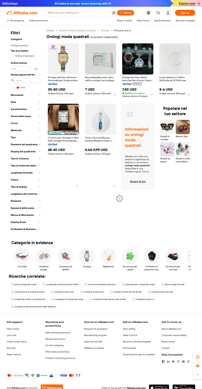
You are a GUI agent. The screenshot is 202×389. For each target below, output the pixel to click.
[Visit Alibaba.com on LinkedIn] (168, 361)
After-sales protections (57, 351)
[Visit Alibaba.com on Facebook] (163, 361)
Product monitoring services (60, 358)
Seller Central (130, 335)
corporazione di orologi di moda (27, 291)
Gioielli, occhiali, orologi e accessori (77, 30)
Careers (166, 348)
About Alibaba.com (171, 328)
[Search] (125, 12)
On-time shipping (54, 345)
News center (168, 341)
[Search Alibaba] (78, 13)
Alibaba (50, 30)
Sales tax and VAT (93, 341)
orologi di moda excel (92, 291)
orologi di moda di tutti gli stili (126, 291)
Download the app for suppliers (139, 354)
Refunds (11, 348)
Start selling (129, 328)
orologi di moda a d (143, 299)
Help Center (13, 328)
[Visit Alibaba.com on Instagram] (178, 361)
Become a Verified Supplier (137, 341)
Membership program (95, 335)
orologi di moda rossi (62, 291)
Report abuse (14, 354)
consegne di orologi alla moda (67, 299)
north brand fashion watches (100, 284)
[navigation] (25, 131)
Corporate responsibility (174, 335)
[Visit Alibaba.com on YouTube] (183, 361)
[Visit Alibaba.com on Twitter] (173, 361)
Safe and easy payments (58, 332)
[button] (114, 13)
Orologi (105, 30)
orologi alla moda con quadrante (28, 299)
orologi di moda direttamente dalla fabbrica (33, 306)
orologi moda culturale (160, 291)
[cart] (158, 13)
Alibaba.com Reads (94, 348)
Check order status (17, 341)
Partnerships (129, 348)
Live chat (11, 335)
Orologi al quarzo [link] (122, 30)
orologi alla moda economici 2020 (60, 284)
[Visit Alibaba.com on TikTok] (188, 361)
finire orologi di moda (172, 284)
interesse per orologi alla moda (138, 284)
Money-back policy (55, 339)
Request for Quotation (96, 328)
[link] (197, 357)
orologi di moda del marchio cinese (108, 299)
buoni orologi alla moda (23, 284)
